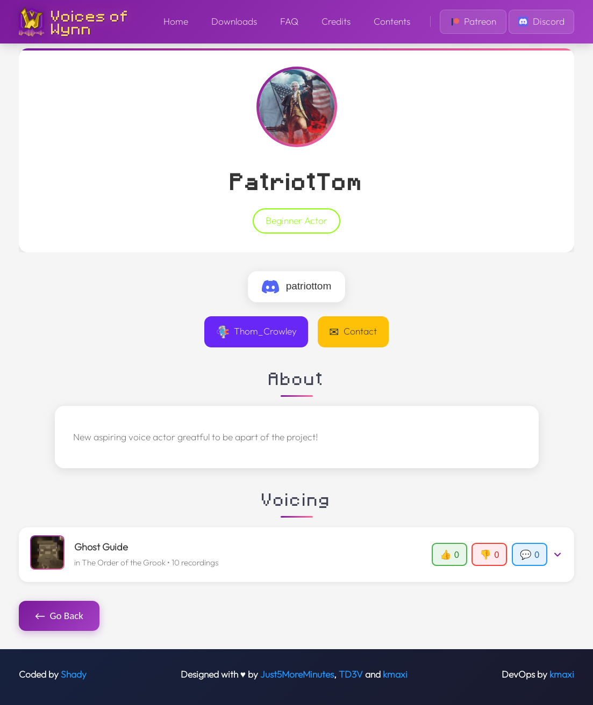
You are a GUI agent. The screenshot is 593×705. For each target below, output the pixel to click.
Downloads (234, 21)
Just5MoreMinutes (297, 674)
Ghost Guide (101, 547)
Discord (541, 21)
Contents (392, 21)
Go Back (59, 616)
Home (175, 21)
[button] (297, 554)
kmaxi (395, 674)
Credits (336, 21)
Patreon (473, 21)
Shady (74, 674)
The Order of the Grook (124, 562)
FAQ (289, 21)
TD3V (351, 674)
